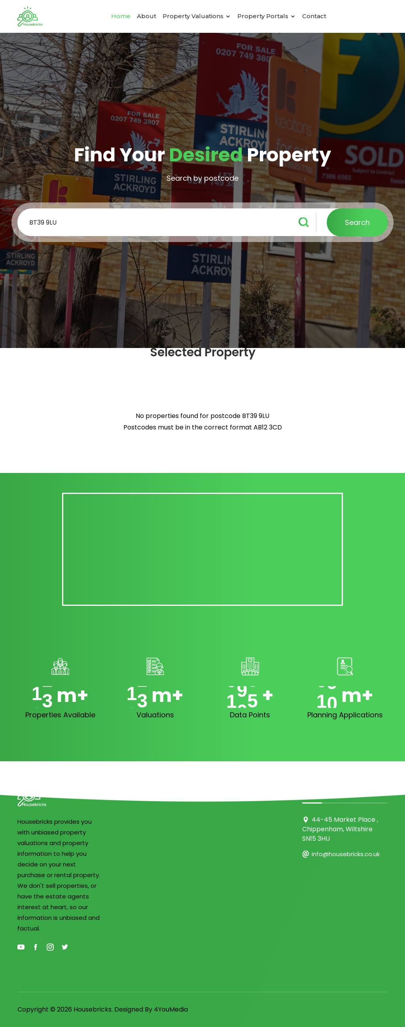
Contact (314, 16)
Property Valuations (197, 16)
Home (121, 16)
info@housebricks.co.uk (346, 854)
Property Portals (266, 16)
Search (357, 222)
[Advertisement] (202, 549)
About (146, 16)
